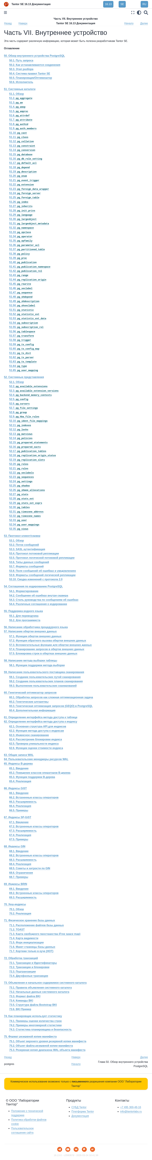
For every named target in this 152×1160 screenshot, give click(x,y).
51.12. (21, 141)
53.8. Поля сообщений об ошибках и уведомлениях (42, 570)
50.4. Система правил (29, 73)
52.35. (18, 528)
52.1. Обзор (16, 382)
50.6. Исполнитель (21, 82)
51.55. (26, 327)
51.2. (20, 98)
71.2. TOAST (17, 929)
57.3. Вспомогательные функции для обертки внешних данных (50, 645)
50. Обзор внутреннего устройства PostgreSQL (34, 55)
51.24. (25, 193)
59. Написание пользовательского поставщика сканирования (44, 672)
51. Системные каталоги (19, 89)
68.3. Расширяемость (23, 859)
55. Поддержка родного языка (23, 611)
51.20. (18, 175)
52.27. (18, 494)
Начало (129, 23)
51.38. (19, 253)
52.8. (18, 412)
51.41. (29, 266)
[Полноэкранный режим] (133, 12)
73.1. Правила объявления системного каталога (40, 987)
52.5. (18, 399)
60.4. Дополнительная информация (32, 710)
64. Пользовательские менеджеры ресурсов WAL (36, 759)
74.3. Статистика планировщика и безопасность (40, 1029)
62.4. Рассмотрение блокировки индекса (35, 739)
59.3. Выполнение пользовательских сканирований (43, 685)
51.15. (20, 154)
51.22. (21, 184)
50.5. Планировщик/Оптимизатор (30, 77)
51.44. (27, 279)
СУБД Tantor (78, 1107)
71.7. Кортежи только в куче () (31, 951)
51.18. (19, 167)
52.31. (26, 511)
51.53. (27, 318)
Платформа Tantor (82, 1111)
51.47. (20, 292)
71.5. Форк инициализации (26, 942)
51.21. (24, 180)
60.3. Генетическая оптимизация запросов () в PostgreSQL (51, 706)
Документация (80, 1116)
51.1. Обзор (16, 93)
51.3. (16, 102)
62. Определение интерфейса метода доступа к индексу (40, 721)
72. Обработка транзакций (21, 958)
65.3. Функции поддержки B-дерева (32, 777)
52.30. (19, 507)
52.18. (32, 455)
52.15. (28, 442)
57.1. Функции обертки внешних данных (35, 636)
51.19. (23, 171)
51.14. (22, 150)
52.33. (18, 520)
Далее (144, 23)
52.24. (20, 481)
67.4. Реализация (20, 835)
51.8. (18, 124)
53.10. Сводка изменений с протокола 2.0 (35, 579)
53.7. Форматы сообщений (26, 566)
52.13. (20, 433)
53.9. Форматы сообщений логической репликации (42, 575)
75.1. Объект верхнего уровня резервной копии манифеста (47, 1041)
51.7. (20, 119)
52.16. (25, 446)
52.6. (19, 403)
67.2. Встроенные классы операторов (33, 826)
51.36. (24, 245)
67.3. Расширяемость (23, 830)
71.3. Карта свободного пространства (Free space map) (44, 934)
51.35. (20, 240)
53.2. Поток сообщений (24, 544)
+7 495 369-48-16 (130, 1107)
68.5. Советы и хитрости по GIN (29, 868)
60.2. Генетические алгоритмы (29, 701)
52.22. (21, 472)
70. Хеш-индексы (15, 904)
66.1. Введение (19, 793)
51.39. (18, 258)
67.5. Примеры (18, 839)
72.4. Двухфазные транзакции (28, 975)
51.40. (23, 262)
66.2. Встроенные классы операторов (33, 797)
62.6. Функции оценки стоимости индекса (36, 748)
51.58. (20, 340)
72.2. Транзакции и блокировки (29, 967)
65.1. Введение (19, 768)
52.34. (24, 524)
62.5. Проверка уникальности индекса (34, 743)
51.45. (20, 283)
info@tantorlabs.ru (131, 1111)
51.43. (18, 275)
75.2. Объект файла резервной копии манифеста (41, 1045)
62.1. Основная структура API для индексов (37, 726)
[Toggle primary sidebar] (5, 12)
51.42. (25, 271)
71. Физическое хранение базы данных (29, 920)
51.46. (20, 288)
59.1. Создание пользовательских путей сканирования (45, 677)
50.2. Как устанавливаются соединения (34, 64)
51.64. (18, 366)
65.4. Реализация (20, 781)
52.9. (24, 416)
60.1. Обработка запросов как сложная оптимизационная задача (51, 697)
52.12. (18, 429)
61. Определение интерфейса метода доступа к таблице (40, 717)
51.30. (23, 219)
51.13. (22, 145)
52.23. (21, 477)
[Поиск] (145, 12)
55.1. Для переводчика (23, 615)
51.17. (23, 163)
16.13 (108, 4)
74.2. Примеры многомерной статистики (35, 1025)
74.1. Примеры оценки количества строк (35, 1021)
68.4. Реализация (20, 864)
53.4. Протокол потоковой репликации (34, 553)
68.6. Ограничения (21, 872)
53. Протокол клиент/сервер (22, 535)
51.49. (24, 301)
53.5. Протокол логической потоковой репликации (41, 557)
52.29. (25, 503)
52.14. (20, 438)
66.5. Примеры (18, 810)
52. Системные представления (24, 377)
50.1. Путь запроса (21, 60)
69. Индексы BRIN (15, 884)
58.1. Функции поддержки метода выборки (37, 665)
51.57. (21, 335)
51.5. (18, 111)
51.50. (22, 305)
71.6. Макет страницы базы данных (32, 946)
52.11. (20, 425)
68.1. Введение (19, 851)
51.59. (21, 344)
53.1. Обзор (16, 540)
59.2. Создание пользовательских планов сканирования (46, 681)
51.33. (20, 232)
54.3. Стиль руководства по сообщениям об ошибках (43, 599)
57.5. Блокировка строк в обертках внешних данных (43, 653)
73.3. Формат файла (24, 996)
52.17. (27, 451)
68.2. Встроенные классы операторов (33, 855)
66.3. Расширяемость (23, 801)
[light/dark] (139, 12)
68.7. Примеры (18, 877)
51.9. (22, 128)
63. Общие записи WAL (19, 755)
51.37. (27, 249)
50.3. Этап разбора (21, 69)
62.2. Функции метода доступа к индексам (36, 730)
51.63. (23, 361)
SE (122, 4)
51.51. (21, 309)
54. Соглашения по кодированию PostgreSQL (33, 586)
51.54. (23, 322)
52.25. (19, 485)
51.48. (20, 296)
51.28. (22, 210)
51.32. (21, 227)
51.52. (24, 314)
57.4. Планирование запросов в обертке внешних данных (46, 649)
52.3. (33, 390)
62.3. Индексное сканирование (29, 735)
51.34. (20, 236)
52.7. (23, 407)
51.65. (23, 370)
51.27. (20, 206)
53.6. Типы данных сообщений (29, 562)
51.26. (18, 201)
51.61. (20, 353)
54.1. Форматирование (23, 591)
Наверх (23, 23)
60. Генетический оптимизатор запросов (30, 692)
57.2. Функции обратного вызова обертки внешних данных (47, 640)
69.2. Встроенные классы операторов (33, 893)
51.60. (24, 348)
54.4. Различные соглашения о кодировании (38, 604)
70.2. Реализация (20, 913)
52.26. (27, 490)
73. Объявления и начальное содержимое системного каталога (45, 982)
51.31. (29, 223)
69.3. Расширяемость (23, 897)
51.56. (22, 331)
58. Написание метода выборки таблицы (30, 660)
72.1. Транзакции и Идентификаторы (33, 963)
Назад (8, 23)
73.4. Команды (21, 1000)
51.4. (17, 106)
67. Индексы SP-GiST (17, 817)
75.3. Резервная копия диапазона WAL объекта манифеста (47, 1050)
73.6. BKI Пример (20, 1009)
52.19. (27, 459)
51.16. (25, 158)
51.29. (20, 214)
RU (144, 4)
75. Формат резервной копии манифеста (30, 1036)
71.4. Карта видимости (23, 938)
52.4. (30, 395)
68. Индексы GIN (14, 846)
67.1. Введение (19, 822)
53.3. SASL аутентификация (27, 549)
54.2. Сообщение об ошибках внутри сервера (38, 595)
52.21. (18, 468)
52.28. (21, 498)
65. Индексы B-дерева (18, 763)
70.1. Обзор (16, 909)
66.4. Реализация (20, 806)
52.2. (28, 386)
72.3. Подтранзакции (22, 971)
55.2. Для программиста (24, 620)
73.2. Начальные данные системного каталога (39, 991)
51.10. (18, 132)
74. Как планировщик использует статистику (33, 1016)
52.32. (25, 515)
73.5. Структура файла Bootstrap (33, 1004)
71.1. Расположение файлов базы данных (36, 925)
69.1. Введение (19, 888)
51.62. (21, 357)
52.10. (28, 420)
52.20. (18, 464)
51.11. (18, 137)
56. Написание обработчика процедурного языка (36, 627)
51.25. (24, 197)
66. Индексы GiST (15, 788)
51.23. (29, 189)
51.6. (19, 115)
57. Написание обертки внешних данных (30, 631)
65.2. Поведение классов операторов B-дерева (39, 772)
